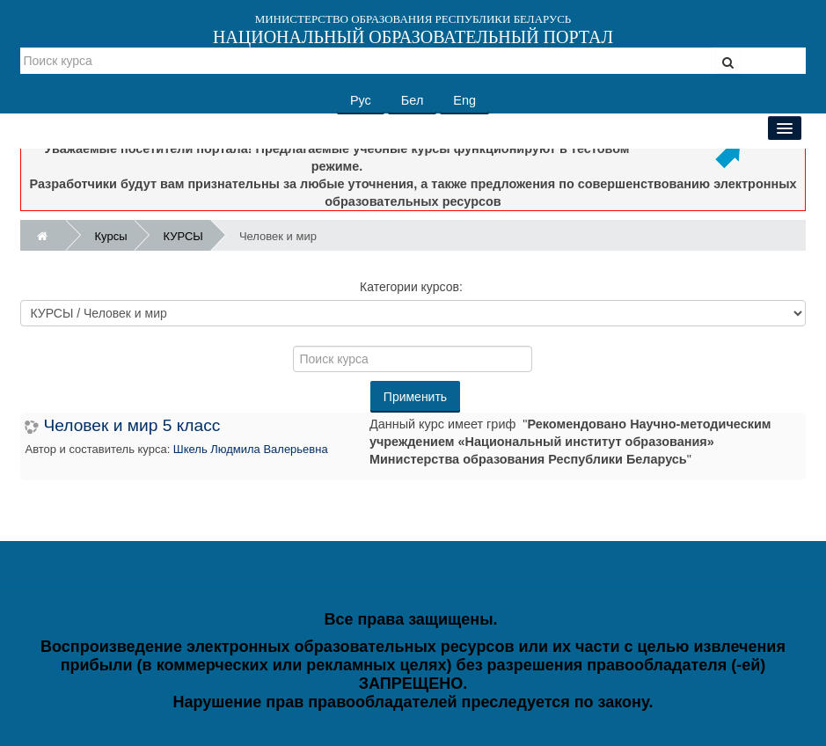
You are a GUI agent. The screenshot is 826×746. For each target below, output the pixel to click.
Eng (464, 100)
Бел (412, 100)
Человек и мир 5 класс (131, 425)
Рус (360, 100)
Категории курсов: (411, 287)
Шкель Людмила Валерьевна (250, 449)
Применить (415, 397)
